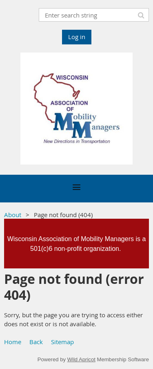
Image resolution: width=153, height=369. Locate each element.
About (12, 215)
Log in (76, 37)
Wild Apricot (81, 359)
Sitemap (62, 342)
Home (12, 342)
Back (36, 342)
